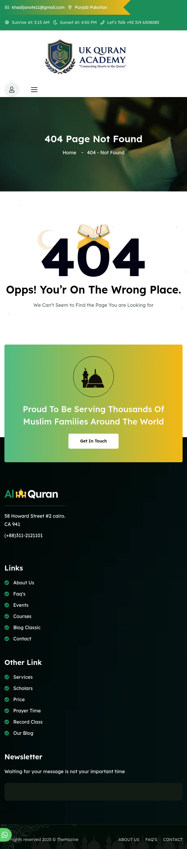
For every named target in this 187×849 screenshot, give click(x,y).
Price (19, 699)
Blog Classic (27, 627)
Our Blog (23, 733)
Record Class (27, 722)
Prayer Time (27, 711)
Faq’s (19, 594)
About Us (23, 583)
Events (21, 605)
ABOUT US (129, 839)
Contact (22, 639)
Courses (22, 616)
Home (71, 152)
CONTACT (173, 839)
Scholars (23, 688)
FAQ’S (151, 839)
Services (23, 677)
